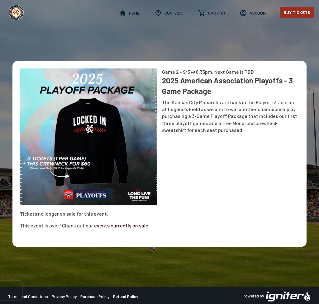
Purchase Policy (94, 296)
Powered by (277, 297)
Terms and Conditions (28, 296)
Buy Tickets (296, 12)
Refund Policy (125, 296)
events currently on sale (121, 225)
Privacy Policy (64, 296)
